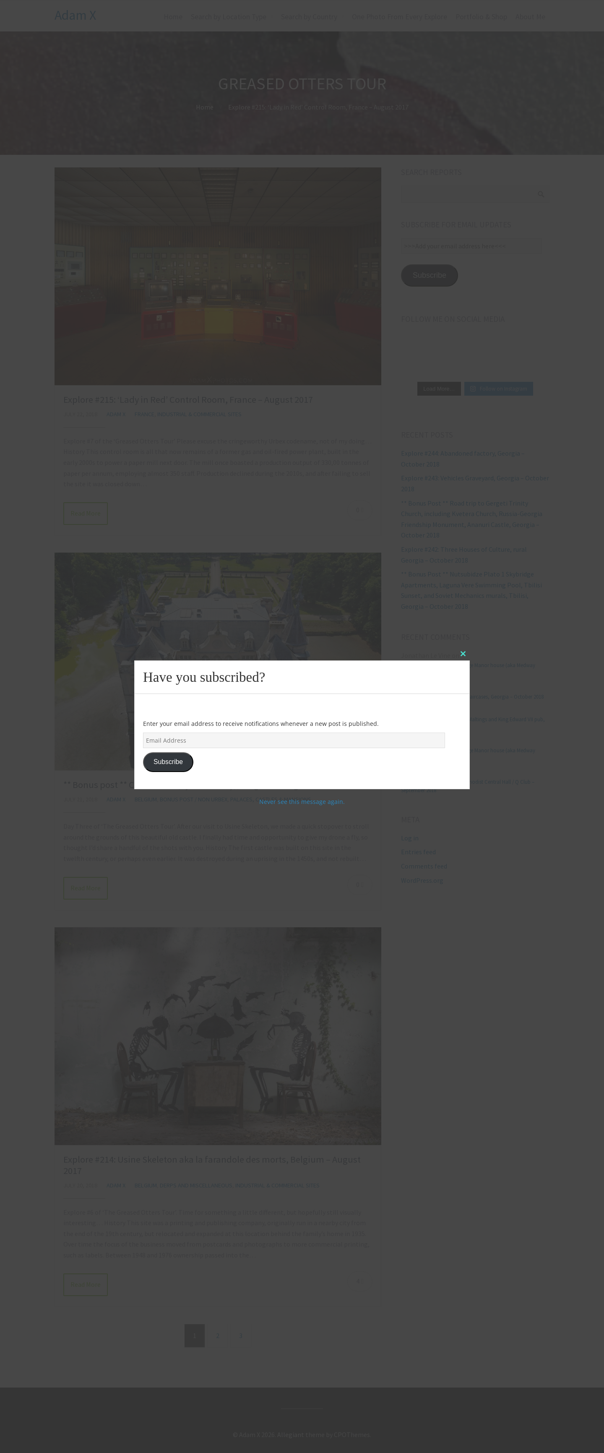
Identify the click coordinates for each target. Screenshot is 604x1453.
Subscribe (168, 761)
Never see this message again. (302, 802)
